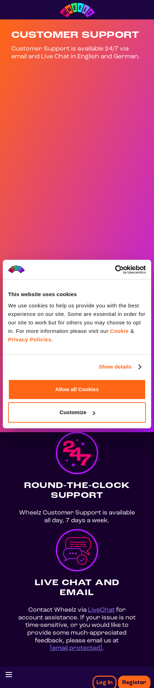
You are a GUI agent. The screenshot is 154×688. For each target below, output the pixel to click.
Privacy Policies (29, 339)
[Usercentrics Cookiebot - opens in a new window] (115, 269)
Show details (115, 367)
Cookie (119, 331)
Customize (77, 412)
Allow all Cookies (77, 389)
